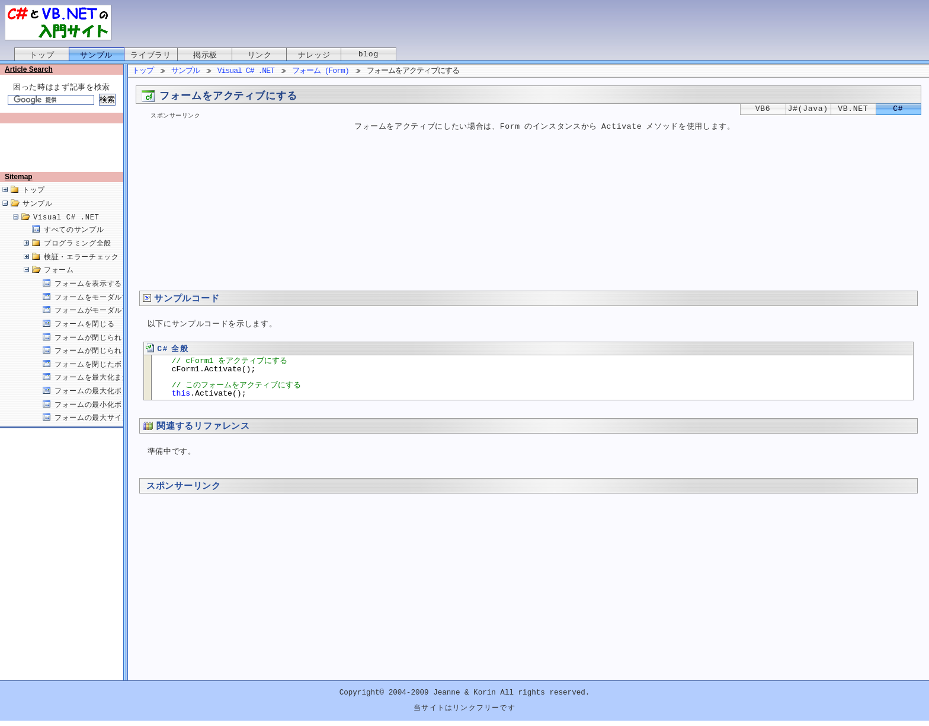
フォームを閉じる (84, 337)
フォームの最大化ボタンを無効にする (118, 404)
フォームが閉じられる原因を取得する (118, 363)
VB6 (763, 109)
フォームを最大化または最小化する (115, 390)
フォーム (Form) (320, 71)
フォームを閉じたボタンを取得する (115, 377)
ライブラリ (150, 55)
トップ (42, 55)
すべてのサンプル (74, 242)
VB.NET (853, 109)
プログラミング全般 (77, 256)
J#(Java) (808, 109)
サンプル (96, 55)
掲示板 (205, 55)
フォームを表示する (88, 296)
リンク (260, 55)
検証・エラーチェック (81, 270)
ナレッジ (314, 55)
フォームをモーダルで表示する (107, 310)
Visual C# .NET (66, 230)
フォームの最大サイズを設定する (111, 430)
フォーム (59, 283)
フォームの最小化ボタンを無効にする (118, 417)
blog (368, 55)
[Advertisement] (64, 152)
